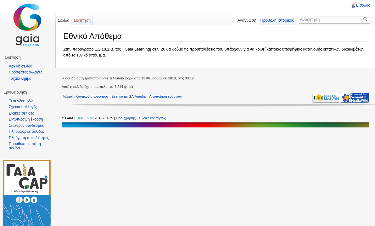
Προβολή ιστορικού (277, 20)
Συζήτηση (82, 20)
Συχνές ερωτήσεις (152, 118)
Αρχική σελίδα (20, 66)
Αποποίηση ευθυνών (165, 96)
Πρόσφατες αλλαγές (25, 72)
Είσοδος (363, 5)
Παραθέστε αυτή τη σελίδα (25, 146)
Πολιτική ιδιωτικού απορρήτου (85, 96)
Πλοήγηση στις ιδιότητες (29, 138)
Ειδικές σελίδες (21, 113)
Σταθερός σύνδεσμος (26, 125)
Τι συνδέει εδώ (21, 101)
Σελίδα (63, 20)
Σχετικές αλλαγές (23, 107)
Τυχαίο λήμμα (20, 78)
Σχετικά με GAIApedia (129, 96)
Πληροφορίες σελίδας (27, 131)
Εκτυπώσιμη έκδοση (26, 119)
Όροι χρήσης (126, 118)
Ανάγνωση (247, 20)
